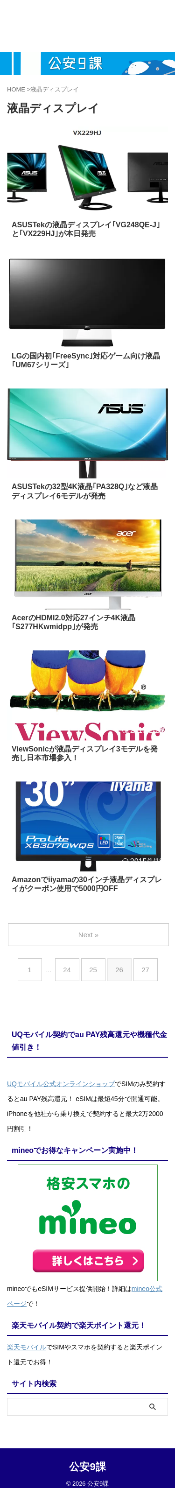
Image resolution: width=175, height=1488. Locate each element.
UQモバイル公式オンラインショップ (61, 1084)
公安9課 (87, 1467)
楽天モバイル (26, 1347)
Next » (88, 935)
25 (93, 970)
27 (145, 970)
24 (67, 970)
